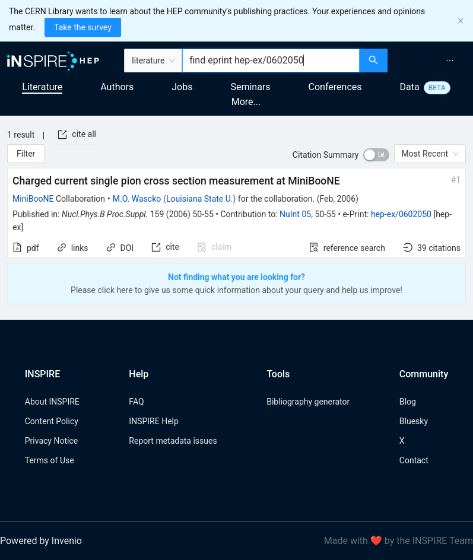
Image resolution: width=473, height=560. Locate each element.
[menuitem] (450, 60)
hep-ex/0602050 (401, 214)
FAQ (136, 401)
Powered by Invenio (41, 540)
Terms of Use (49, 460)
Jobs (182, 87)
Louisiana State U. (199, 198)
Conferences (335, 87)
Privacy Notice (51, 441)
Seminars (250, 87)
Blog (407, 401)
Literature (42, 87)
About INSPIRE (52, 401)
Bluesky (413, 421)
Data (410, 87)
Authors (117, 87)
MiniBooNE (32, 198)
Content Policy (51, 421)
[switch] (376, 154)
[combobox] (270, 60)
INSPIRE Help (153, 421)
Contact (413, 460)
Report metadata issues (173, 441)
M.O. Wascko (137, 198)
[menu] (432, 60)
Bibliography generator (308, 401)
